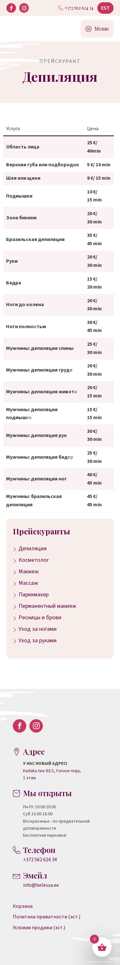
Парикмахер (34, 595)
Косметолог (34, 560)
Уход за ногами (38, 629)
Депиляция (33, 549)
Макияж (29, 572)
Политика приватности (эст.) (46, 916)
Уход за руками (38, 641)
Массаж (28, 583)
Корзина (23, 906)
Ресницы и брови (40, 618)
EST (105, 7)
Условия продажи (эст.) (39, 927)
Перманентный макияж (47, 606)
